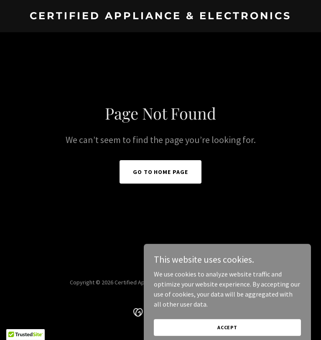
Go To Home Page (161, 172)
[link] (160, 17)
